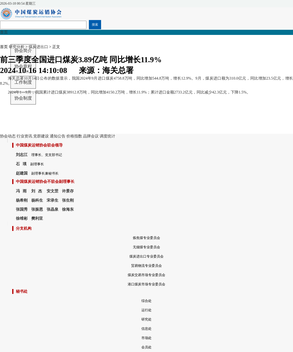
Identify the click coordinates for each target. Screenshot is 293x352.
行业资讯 (24, 136)
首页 (4, 32)
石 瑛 (21, 164)
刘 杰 (36, 191)
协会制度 (23, 98)
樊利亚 (37, 218)
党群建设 (41, 136)
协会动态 (8, 136)
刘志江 (22, 155)
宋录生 (52, 200)
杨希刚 (22, 200)
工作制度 (23, 82)
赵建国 (22, 173)
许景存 (68, 191)
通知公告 (57, 136)
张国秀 (22, 209)
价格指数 (74, 136)
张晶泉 (52, 209)
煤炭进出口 (38, 47)
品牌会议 (91, 136)
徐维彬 (22, 218)
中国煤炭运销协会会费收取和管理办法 (23, 114)
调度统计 (107, 136)
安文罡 (52, 191)
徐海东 (68, 209)
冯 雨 (21, 191)
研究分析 (16, 47)
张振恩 (37, 209)
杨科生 (37, 200)
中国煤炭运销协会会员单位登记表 (23, 129)
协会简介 (23, 50)
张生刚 (68, 200)
